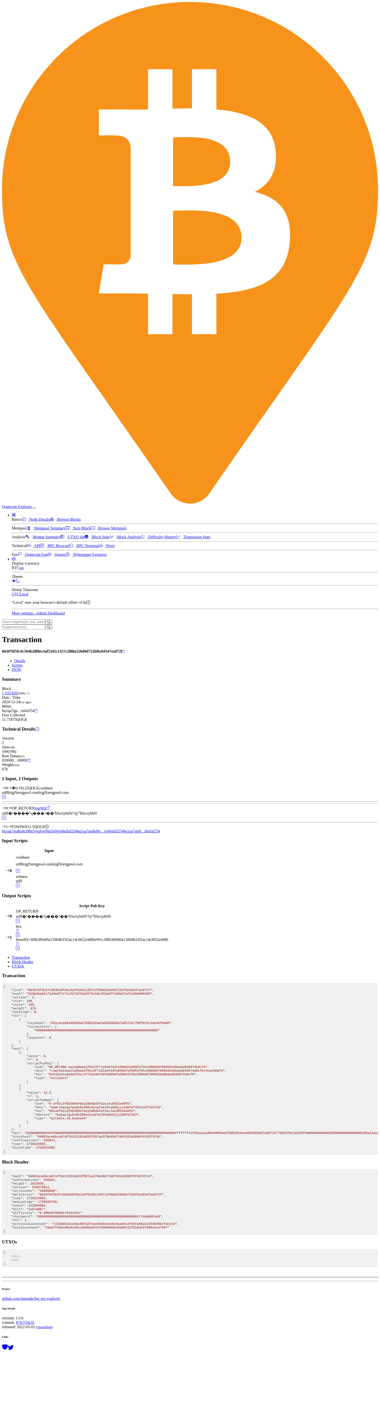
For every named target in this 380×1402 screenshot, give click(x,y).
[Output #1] (10, 827)
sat (21, 568)
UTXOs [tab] (18, 966)
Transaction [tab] (21, 957)
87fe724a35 (25, 1372)
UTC (16, 594)
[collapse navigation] (34, 508)
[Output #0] (10, 808)
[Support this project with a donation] (5, 1396)
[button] (14, 515)
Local (24, 594)
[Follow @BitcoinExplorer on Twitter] (11, 1396)
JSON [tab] (16, 670)
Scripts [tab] (17, 665)
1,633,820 (10, 693)
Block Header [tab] (22, 962)
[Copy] (123, 651)
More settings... (24, 613)
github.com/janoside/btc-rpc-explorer (31, 1348)
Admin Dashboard (50, 613)
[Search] (48, 622)
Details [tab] (19, 661)
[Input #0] (10, 788)
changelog (44, 1376)
